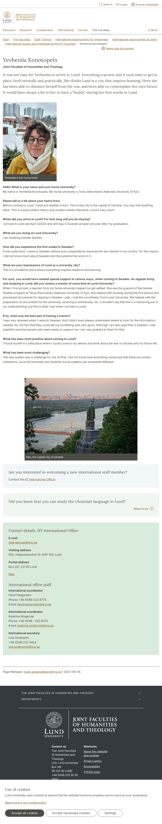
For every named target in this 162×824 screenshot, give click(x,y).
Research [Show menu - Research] (26, 30)
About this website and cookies (95, 753)
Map (12, 574)
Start (6, 39)
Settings (110, 813)
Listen (121, 4)
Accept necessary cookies (71, 813)
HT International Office (40, 479)
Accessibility (92, 766)
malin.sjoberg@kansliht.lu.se (42, 672)
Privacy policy (93, 761)
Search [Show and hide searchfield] (105, 4)
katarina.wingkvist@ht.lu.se (35, 625)
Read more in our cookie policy (26, 802)
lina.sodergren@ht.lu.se (24, 647)
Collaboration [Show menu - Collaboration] (44, 30)
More (153, 30)
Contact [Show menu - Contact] (83, 30)
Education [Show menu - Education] (9, 30)
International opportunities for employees (81, 39)
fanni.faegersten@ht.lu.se (34, 604)
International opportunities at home (134, 39)
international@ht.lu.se (23, 542)
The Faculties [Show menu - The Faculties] (101, 30)
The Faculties (21, 39)
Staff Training (42, 39)
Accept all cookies (24, 813)
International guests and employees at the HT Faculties (40, 43)
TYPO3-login (92, 772)
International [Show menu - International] (66, 30)
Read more (143, 509)
